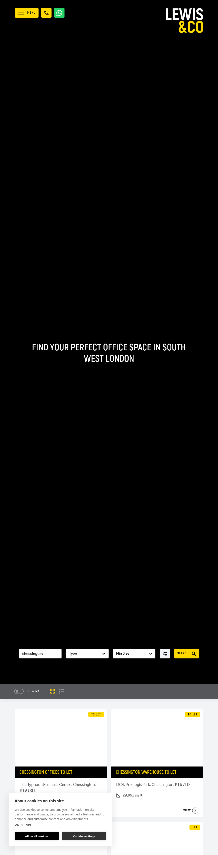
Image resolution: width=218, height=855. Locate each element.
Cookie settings (84, 836)
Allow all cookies (37, 836)
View (190, 811)
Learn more (23, 824)
